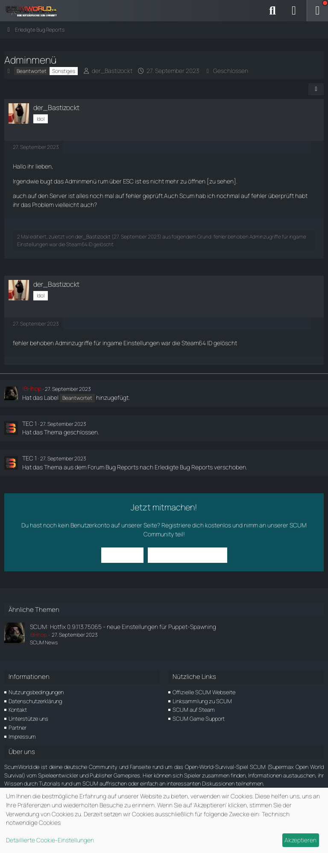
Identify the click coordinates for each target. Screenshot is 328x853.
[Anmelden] (293, 10)
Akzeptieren (300, 840)
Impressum (22, 736)
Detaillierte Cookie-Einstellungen (50, 840)
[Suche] (272, 10)
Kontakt (18, 709)
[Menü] (317, 10)
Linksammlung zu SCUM (202, 701)
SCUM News (44, 642)
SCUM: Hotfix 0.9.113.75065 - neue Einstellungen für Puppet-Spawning (123, 627)
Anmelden (122, 555)
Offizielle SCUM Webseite (204, 692)
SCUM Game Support (199, 718)
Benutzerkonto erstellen (187, 555)
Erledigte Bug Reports (184, 467)
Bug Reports (121, 467)
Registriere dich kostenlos (196, 525)
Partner (17, 727)
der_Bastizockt (112, 71)
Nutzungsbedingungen (36, 692)
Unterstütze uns (28, 718)
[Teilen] (316, 89)
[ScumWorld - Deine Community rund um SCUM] (34, 10)
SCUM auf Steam (194, 709)
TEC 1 (29, 423)
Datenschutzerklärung (35, 701)
